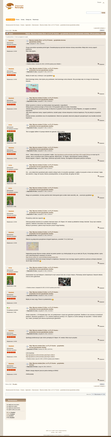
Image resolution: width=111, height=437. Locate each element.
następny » (103, 28)
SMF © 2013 (55, 430)
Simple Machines (62, 430)
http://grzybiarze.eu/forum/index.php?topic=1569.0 (40, 356)
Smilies (8, 414)
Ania (10, 125)
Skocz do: (89, 394)
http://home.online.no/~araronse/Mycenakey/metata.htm (42, 257)
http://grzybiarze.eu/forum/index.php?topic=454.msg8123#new (72, 154)
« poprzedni (96, 28)
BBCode (9, 412)
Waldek (11, 40)
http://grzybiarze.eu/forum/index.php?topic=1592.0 (40, 355)
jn (9, 308)
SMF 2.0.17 (48, 430)
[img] (8, 415)
